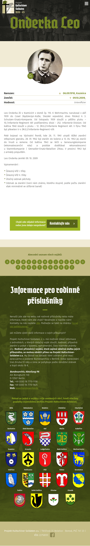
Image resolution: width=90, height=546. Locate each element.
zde (38, 323)
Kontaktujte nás (59, 223)
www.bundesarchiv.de (27, 387)
